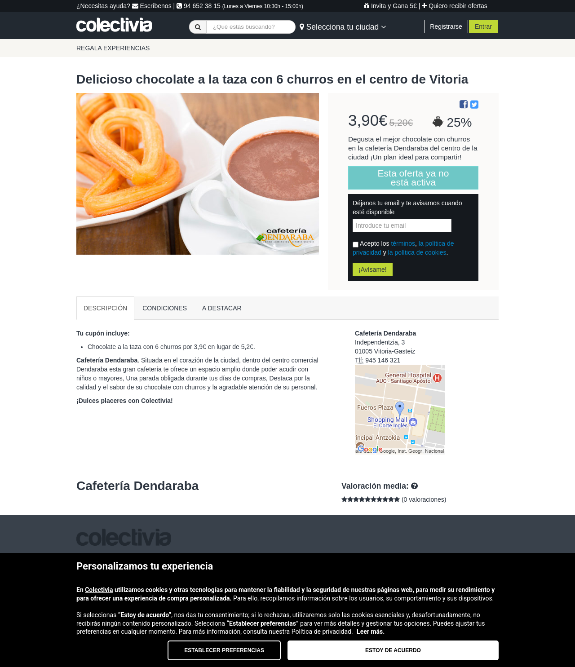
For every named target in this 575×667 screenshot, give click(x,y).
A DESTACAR (222, 308)
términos (403, 243)
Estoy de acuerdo (393, 650)
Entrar (483, 26)
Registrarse (446, 26)
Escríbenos (152, 5)
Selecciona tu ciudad (343, 26)
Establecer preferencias (224, 650)
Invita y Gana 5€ (390, 5)
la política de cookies (417, 252)
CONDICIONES (164, 308)
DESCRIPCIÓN (105, 308)
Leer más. (371, 631)
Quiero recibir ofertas (454, 5)
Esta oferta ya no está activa (413, 177)
